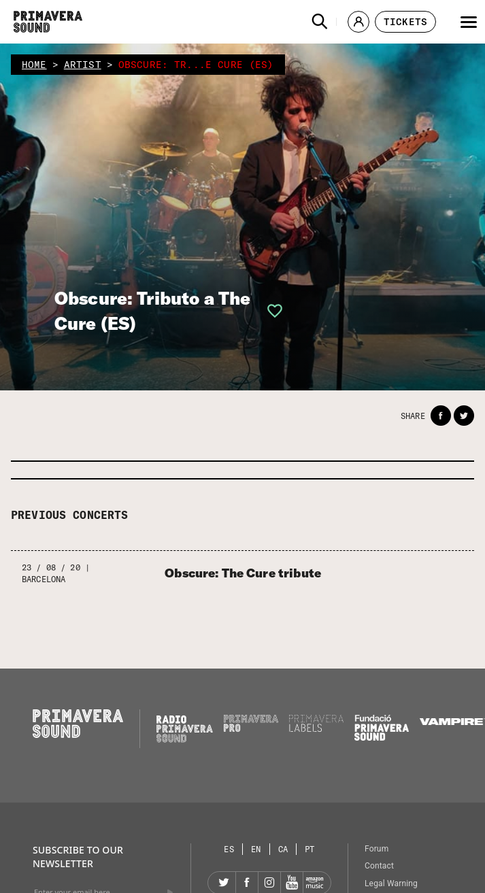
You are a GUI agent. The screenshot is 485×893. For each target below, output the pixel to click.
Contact (379, 866)
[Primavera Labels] (316, 728)
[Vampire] (452, 721)
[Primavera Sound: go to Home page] (48, 21)
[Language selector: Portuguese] (310, 849)
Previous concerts (70, 515)
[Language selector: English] (256, 849)
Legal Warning (391, 883)
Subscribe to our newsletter (78, 856)
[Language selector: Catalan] (283, 849)
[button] (320, 22)
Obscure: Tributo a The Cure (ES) (152, 311)
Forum (376, 849)
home (34, 64)
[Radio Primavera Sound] (184, 728)
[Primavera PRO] (251, 728)
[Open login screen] (271, 311)
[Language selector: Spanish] (229, 849)
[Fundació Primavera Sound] (381, 737)
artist (82, 64)
